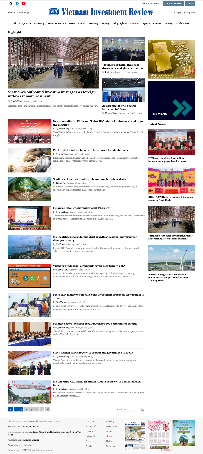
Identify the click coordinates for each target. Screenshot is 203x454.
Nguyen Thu (61, 153)
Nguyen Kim (61, 388)
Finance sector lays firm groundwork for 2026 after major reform (95, 323)
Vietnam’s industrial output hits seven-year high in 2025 (89, 265)
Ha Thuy (60, 244)
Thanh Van (16, 101)
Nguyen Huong (112, 113)
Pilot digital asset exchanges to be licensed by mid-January (90, 150)
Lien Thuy (60, 302)
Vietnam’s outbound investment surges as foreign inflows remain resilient (52, 94)
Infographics (119, 23)
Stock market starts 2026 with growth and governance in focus (93, 352)
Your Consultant (57, 23)
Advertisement (151, 3)
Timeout (134, 23)
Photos (157, 23)
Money (105, 23)
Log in (190, 3)
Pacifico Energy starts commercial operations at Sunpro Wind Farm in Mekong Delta (168, 277)
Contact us (27, 444)
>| (47, 409)
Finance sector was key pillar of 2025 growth (81, 207)
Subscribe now (173, 3)
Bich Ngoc (109, 71)
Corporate (25, 23)
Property (94, 23)
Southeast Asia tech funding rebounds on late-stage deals (89, 179)
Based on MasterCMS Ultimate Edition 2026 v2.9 (30, 450)
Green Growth (77, 23)
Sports (146, 23)
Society (168, 23)
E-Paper (177, 12)
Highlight (14, 32)
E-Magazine (189, 12)
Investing (39, 23)
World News (182, 23)
